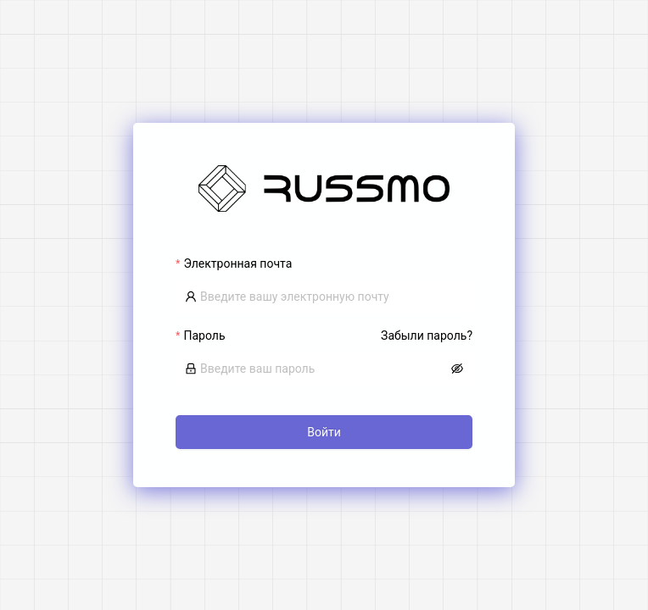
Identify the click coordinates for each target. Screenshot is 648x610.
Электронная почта (237, 263)
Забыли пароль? (426, 335)
